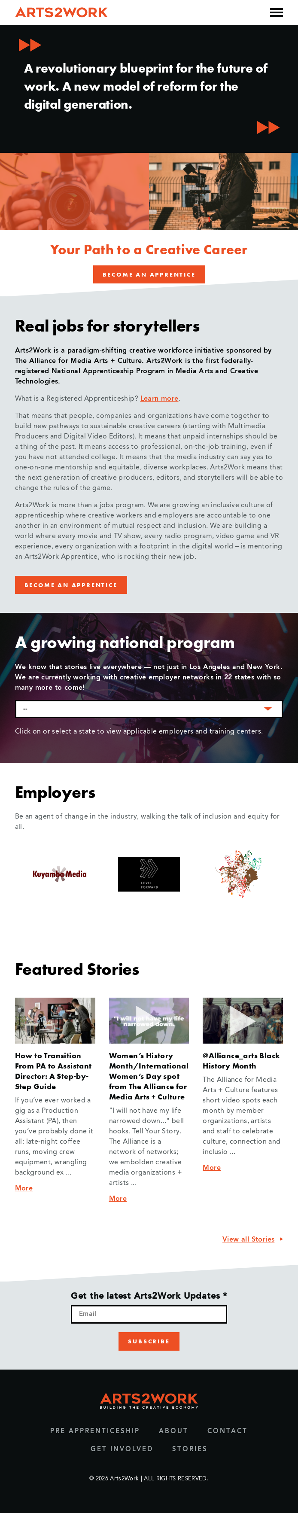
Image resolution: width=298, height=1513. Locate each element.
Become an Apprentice (149, 274)
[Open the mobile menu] (276, 12)
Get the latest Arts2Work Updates (149, 1296)
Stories (190, 1449)
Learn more (159, 399)
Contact (227, 1431)
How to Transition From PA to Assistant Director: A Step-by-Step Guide (53, 1070)
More (24, 1188)
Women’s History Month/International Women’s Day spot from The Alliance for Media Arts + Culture (149, 1076)
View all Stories (248, 1239)
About (174, 1431)
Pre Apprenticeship (95, 1431)
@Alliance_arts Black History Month (241, 1060)
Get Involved (122, 1449)
